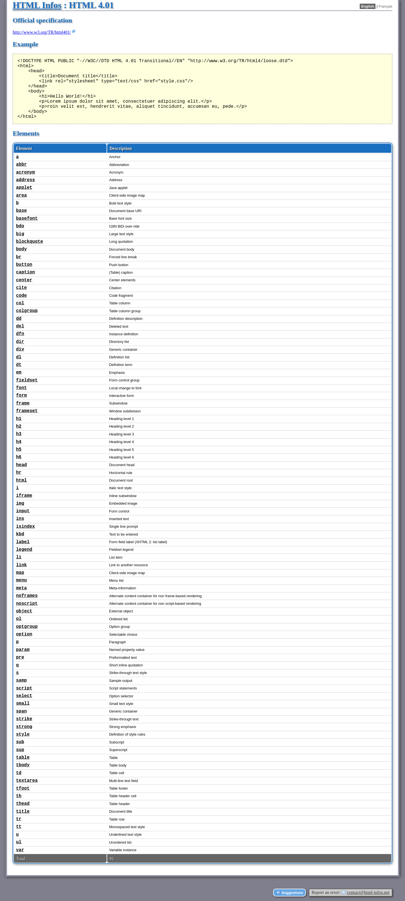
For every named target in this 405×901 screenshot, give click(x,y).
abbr (21, 164)
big (20, 234)
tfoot (23, 788)
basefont (27, 218)
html (21, 480)
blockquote (29, 241)
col (20, 303)
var (20, 850)
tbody (23, 765)
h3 (18, 434)
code (21, 295)
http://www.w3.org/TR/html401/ (42, 32)
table (23, 757)
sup (20, 749)
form (21, 395)
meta (21, 588)
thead (23, 803)
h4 (18, 441)
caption (25, 272)
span (21, 711)
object (24, 611)
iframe (24, 495)
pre (20, 657)
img (20, 503)
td (18, 773)
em (18, 372)
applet (24, 187)
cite (21, 287)
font (21, 387)
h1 (18, 418)
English (367, 6)
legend (24, 549)
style (23, 734)
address (25, 180)
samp (21, 680)
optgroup (27, 626)
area (21, 195)
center (24, 280)
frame (23, 403)
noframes (27, 595)
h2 (18, 426)
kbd (20, 534)
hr (18, 472)
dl (18, 357)
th (18, 796)
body (21, 249)
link (21, 565)
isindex (25, 526)
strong (24, 726)
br (18, 257)
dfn (20, 333)
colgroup (27, 310)
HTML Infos (37, 5)
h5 (18, 449)
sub (20, 742)
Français (385, 6)
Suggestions (292, 893)
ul (18, 842)
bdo (20, 226)
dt (18, 364)
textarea (27, 780)
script (24, 688)
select (24, 695)
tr (18, 819)
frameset (27, 411)
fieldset (27, 380)
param (23, 649)
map (20, 572)
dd (18, 318)
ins (20, 518)
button (24, 264)
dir (20, 341)
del (20, 326)
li (18, 557)
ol (18, 618)
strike (24, 719)
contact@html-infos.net (368, 892)
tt (18, 826)
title (23, 811)
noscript (27, 603)
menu (21, 580)
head (21, 465)
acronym (25, 172)
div (20, 349)
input (23, 511)
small (23, 703)
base (21, 210)
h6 (18, 457)
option (24, 634)
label (23, 542)
